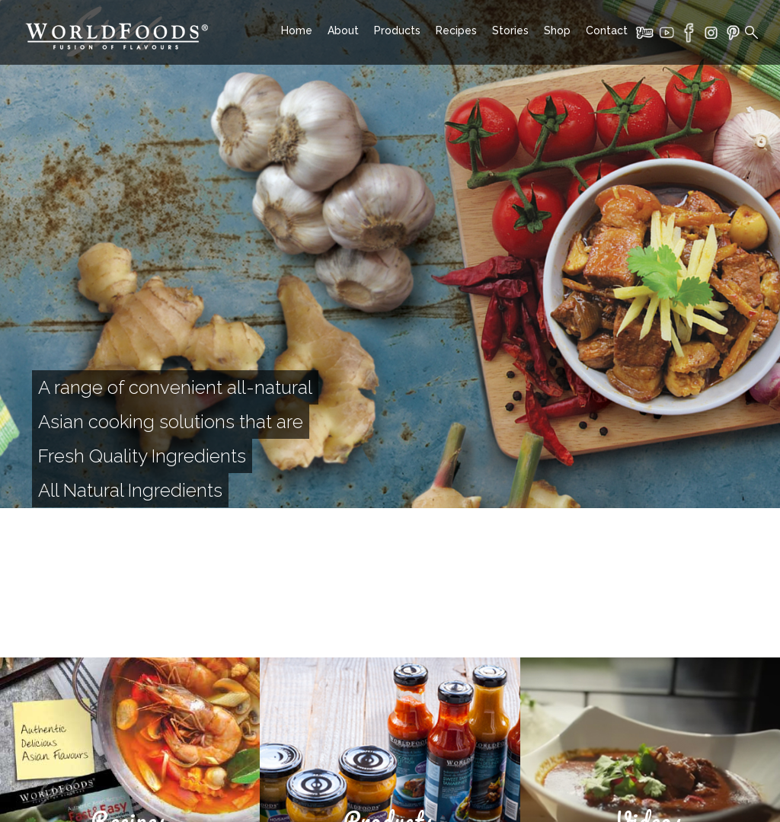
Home (296, 30)
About (343, 30)
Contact (607, 30)
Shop (557, 30)
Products (397, 30)
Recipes (456, 30)
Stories (510, 30)
